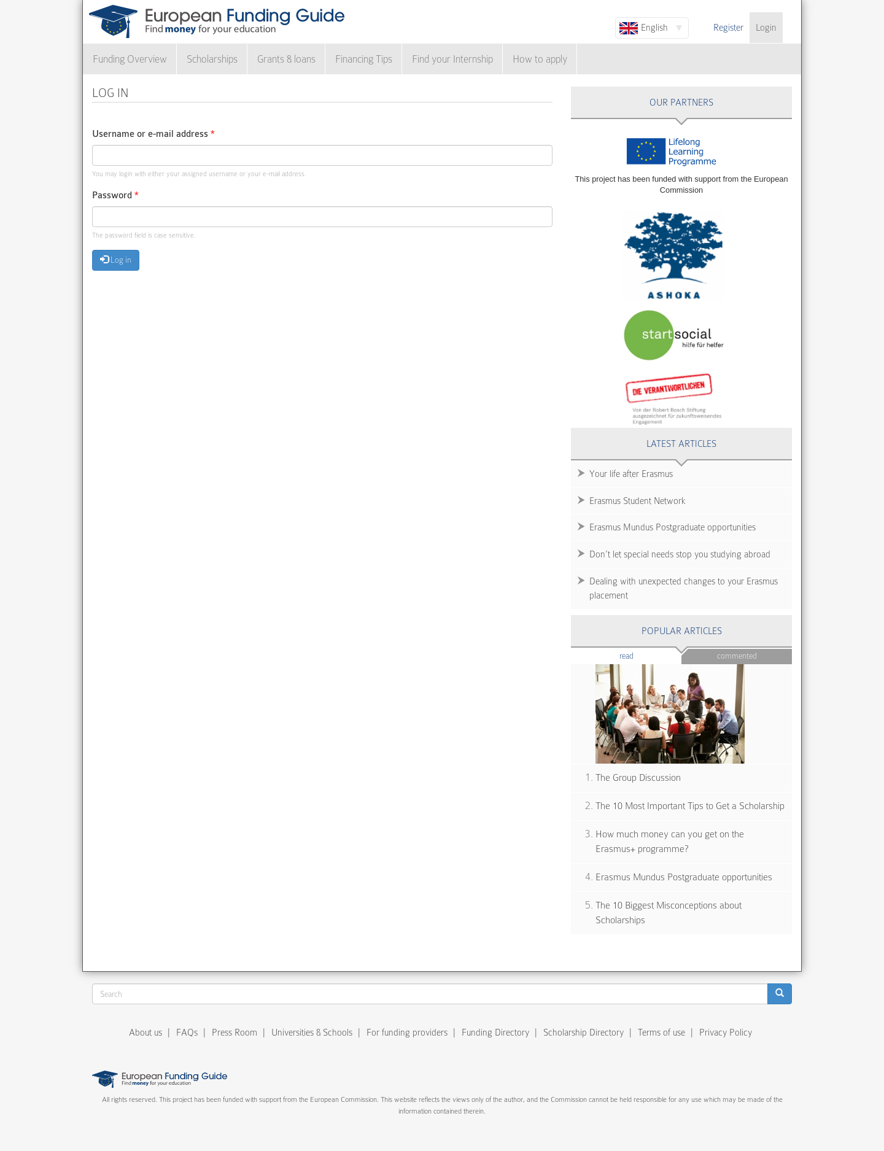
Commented (737, 656)
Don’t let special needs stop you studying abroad (679, 554)
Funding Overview (130, 59)
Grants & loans (286, 59)
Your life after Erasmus (631, 474)
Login (766, 28)
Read (644, 655)
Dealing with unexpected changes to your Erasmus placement (683, 588)
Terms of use (661, 1032)
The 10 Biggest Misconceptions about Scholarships (668, 913)
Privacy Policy (725, 1032)
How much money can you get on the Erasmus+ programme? (669, 842)
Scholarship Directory (583, 1032)
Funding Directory (495, 1032)
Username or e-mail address (153, 134)
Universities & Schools (311, 1032)
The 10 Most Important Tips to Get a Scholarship (690, 806)
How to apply (540, 59)
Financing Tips (363, 59)
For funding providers (407, 1032)
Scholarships (212, 59)
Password (115, 195)
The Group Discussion (638, 777)
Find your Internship (452, 59)
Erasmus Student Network (637, 501)
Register (728, 28)
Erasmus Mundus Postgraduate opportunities (672, 527)
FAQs (187, 1032)
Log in (115, 260)
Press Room (234, 1032)
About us (145, 1032)
